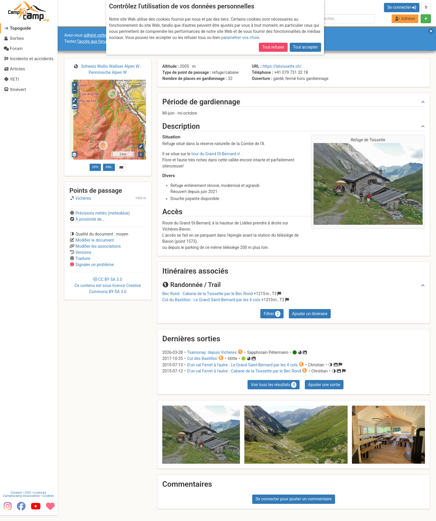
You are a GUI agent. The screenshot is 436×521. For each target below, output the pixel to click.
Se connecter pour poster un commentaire (293, 499)
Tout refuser (273, 47)
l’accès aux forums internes (102, 41)
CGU (28, 498)
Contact (16, 498)
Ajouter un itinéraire (309, 313)
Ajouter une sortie (324, 384)
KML (109, 167)
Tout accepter (305, 47)
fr (426, 7)
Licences (40, 498)
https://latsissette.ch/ (282, 66)
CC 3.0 (107, 285)
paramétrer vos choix (240, 37)
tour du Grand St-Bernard (213, 153)
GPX (95, 167)
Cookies (48, 502)
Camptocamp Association (21, 502)
